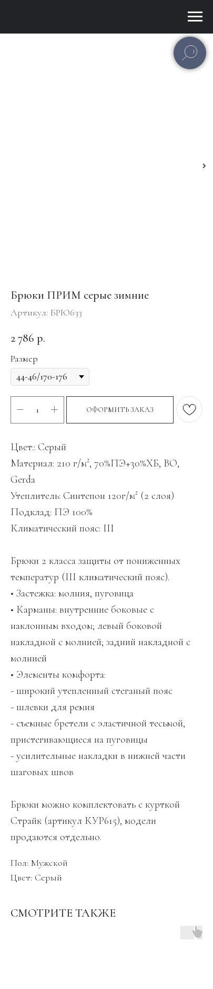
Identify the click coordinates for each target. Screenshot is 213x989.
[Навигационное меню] (195, 17)
